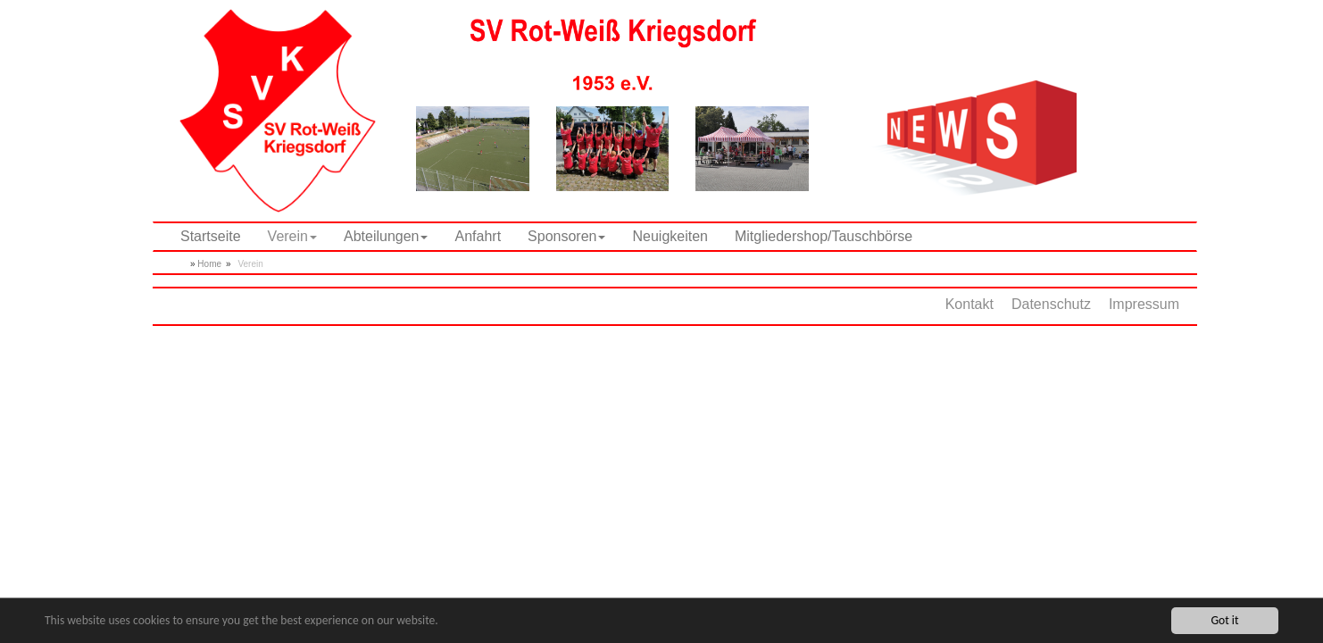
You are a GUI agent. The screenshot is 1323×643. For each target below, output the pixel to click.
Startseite (210, 236)
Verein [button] (292, 236)
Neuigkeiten (670, 236)
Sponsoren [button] (566, 236)
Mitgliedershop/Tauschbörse (823, 236)
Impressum (1144, 304)
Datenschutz (1051, 304)
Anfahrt (477, 236)
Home (209, 264)
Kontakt (969, 304)
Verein (249, 264)
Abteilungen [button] (386, 236)
